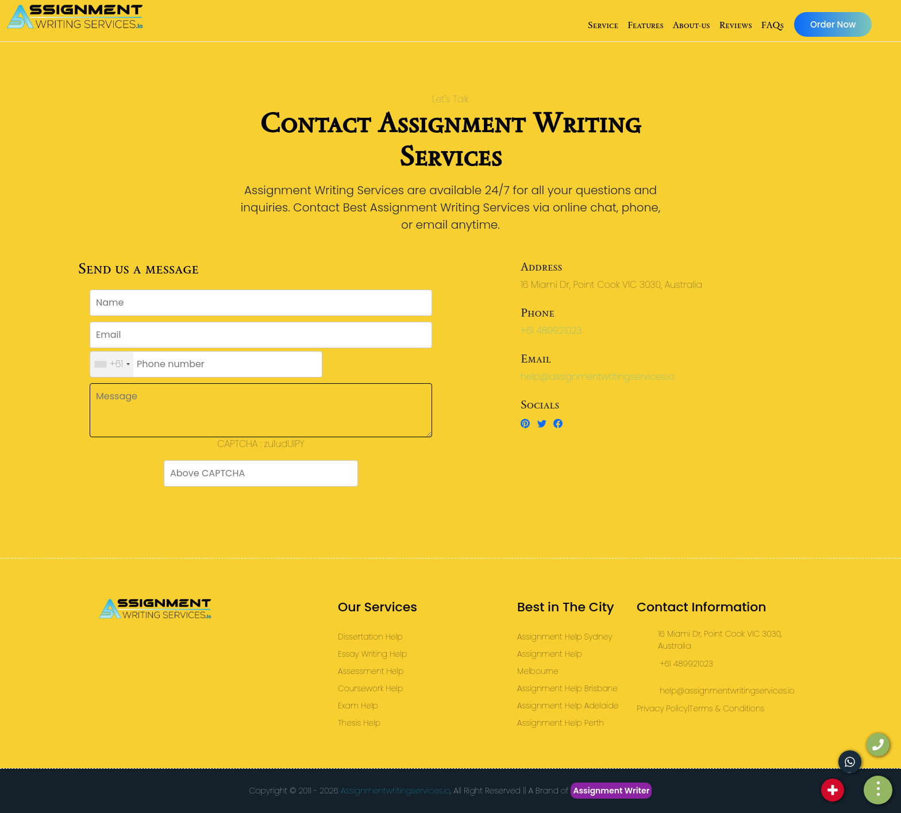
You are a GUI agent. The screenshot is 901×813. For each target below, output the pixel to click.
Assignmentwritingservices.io (395, 790)
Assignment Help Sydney (564, 636)
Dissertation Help (370, 636)
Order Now (833, 24)
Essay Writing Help (372, 654)
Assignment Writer (611, 790)
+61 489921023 (551, 330)
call (876, 755)
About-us (691, 25)
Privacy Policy (662, 708)
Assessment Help (370, 671)
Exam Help (358, 705)
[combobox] (111, 364)
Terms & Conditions (727, 708)
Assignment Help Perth (560, 723)
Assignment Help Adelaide (567, 705)
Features (645, 25)
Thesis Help (359, 723)
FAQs (772, 25)
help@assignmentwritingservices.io (598, 376)
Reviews (735, 25)
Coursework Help (370, 688)
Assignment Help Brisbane (567, 688)
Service (603, 25)
